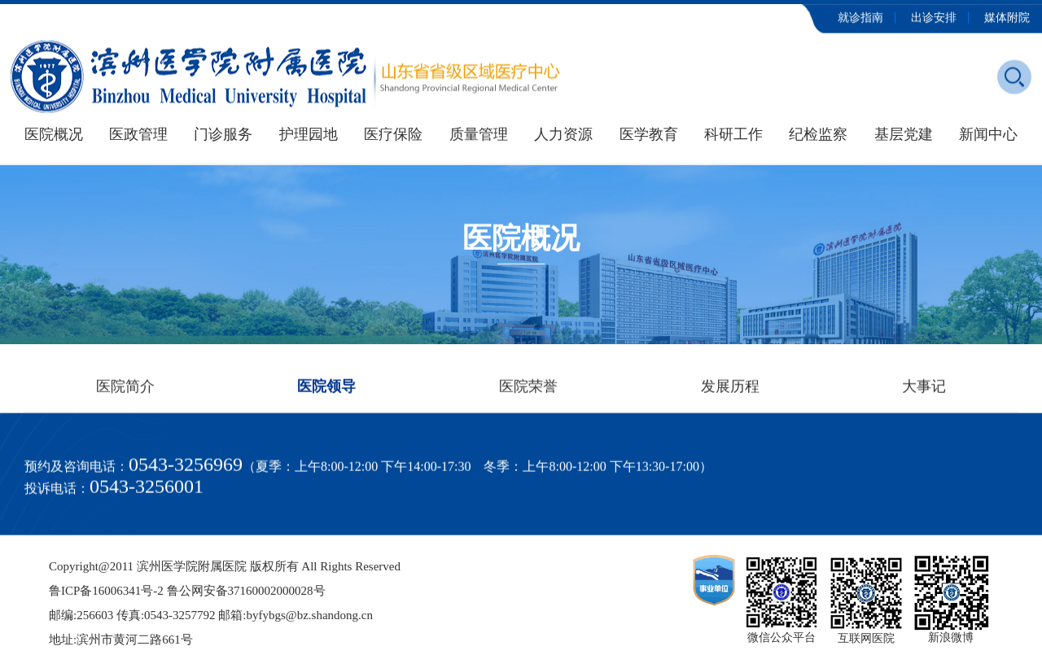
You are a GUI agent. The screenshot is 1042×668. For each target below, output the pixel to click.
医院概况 (53, 134)
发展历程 (730, 389)
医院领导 (326, 389)
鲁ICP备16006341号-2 (106, 590)
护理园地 (308, 134)
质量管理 (478, 134)
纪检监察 (818, 134)
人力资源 (563, 134)
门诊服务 (223, 134)
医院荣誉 (528, 389)
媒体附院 (1007, 16)
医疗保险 (393, 134)
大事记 (924, 389)
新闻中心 (988, 134)
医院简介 (125, 389)
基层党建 (903, 134)
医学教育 (649, 134)
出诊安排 (934, 16)
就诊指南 (860, 16)
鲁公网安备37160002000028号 (246, 590)
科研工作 (733, 134)
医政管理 (138, 134)
